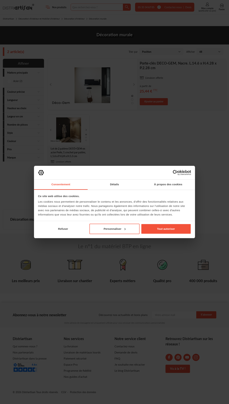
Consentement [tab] (60, 184)
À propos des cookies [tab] (168, 184)
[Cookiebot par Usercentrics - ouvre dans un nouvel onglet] (175, 172)
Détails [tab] (114, 184)
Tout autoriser (166, 228)
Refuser (63, 228)
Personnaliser (115, 228)
